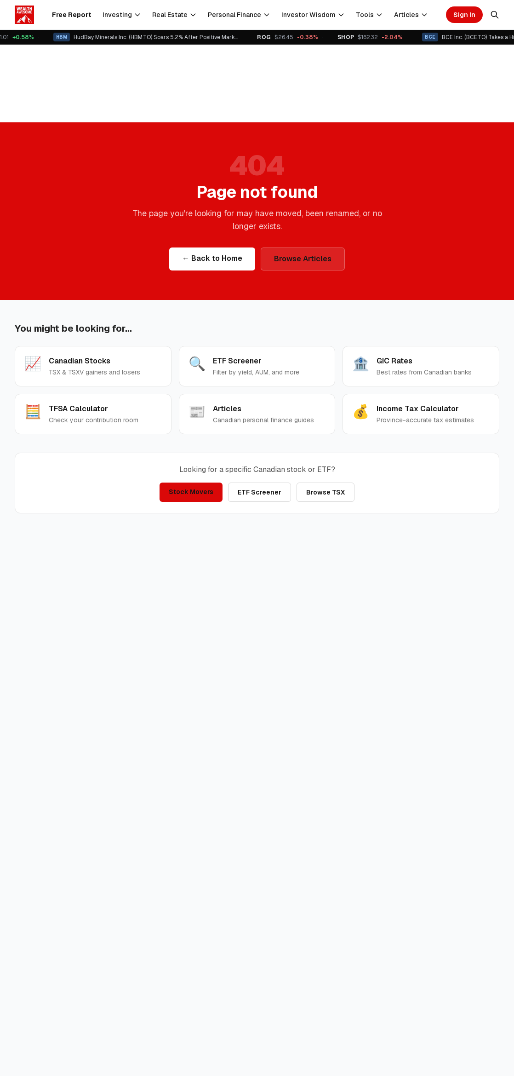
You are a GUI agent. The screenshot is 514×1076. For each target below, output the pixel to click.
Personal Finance (239, 15)
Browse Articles (302, 259)
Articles (411, 15)
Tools (369, 15)
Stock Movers (191, 492)
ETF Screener (259, 492)
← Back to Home (212, 258)
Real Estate (174, 15)
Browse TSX (325, 492)
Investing (122, 15)
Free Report (71, 15)
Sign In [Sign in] (464, 15)
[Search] (494, 14)
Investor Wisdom (313, 15)
